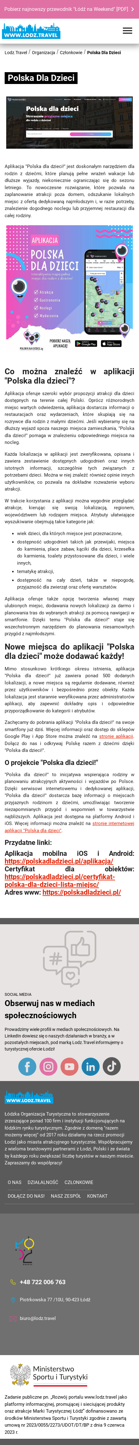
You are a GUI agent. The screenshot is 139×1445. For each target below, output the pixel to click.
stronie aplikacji (116, 736)
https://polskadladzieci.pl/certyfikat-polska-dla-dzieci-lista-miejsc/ (60, 880)
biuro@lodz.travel (38, 1318)
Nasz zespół (66, 1196)
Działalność (43, 1182)
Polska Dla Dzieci (104, 52)
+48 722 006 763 (42, 1282)
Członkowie (71, 52)
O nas (14, 1182)
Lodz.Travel (16, 52)
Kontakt (97, 1196)
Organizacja (43, 52)
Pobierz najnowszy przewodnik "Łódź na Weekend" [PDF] (66, 9)
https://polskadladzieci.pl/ (82, 892)
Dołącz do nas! (26, 1196)
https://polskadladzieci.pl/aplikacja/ (59, 861)
